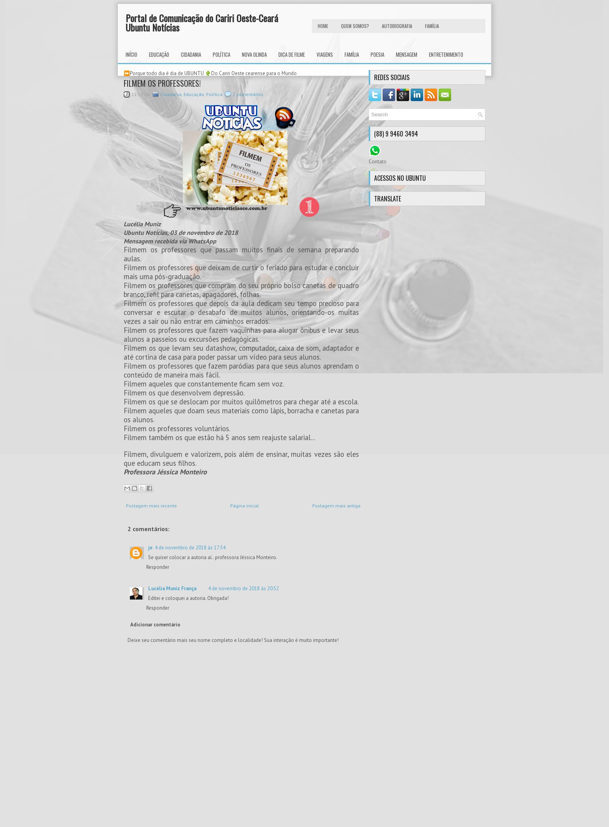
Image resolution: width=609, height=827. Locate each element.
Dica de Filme (291, 54)
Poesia (377, 54)
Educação (159, 54)
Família (352, 54)
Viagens (325, 54)
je (150, 547)
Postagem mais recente (151, 506)
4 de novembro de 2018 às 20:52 (243, 588)
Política (221, 54)
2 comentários (248, 94)
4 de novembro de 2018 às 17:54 (190, 547)
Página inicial (244, 506)
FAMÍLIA (432, 26)
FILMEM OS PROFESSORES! (162, 83)
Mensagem (406, 54)
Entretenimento (446, 54)
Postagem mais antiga (336, 506)
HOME (323, 26)
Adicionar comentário (155, 624)
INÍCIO (131, 54)
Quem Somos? (355, 26)
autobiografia (397, 26)
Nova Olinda (254, 54)
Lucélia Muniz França (172, 588)
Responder (157, 567)
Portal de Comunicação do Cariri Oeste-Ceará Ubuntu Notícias (202, 22)
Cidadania (191, 54)
